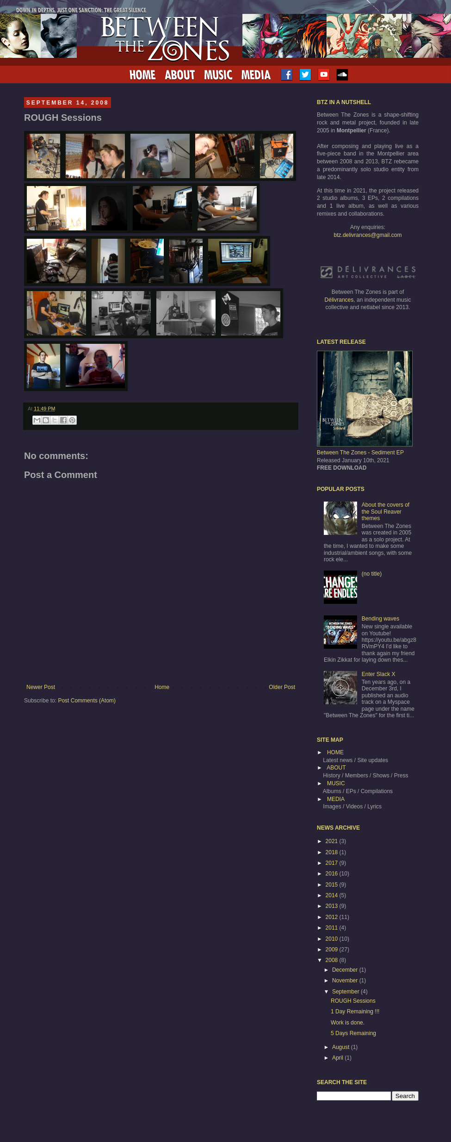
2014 (333, 895)
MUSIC (336, 783)
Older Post (282, 687)
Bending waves (380, 618)
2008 (333, 960)
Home (161, 687)
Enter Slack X (378, 674)
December (345, 970)
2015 (333, 884)
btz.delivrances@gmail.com (368, 235)
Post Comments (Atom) (87, 700)
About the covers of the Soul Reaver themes (385, 511)
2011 (333, 928)
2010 (333, 939)
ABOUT (336, 767)
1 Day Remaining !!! (355, 1011)
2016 (333, 873)
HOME (335, 752)
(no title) (372, 574)
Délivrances (339, 300)
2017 (333, 863)
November (345, 980)
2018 (333, 852)
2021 (333, 841)
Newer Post (40, 687)
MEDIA (336, 799)
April (338, 1058)
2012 (333, 917)
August (341, 1047)
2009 (333, 949)
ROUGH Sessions (353, 1001)
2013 (333, 906)
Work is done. (348, 1022)
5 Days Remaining (353, 1033)
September (346, 991)
